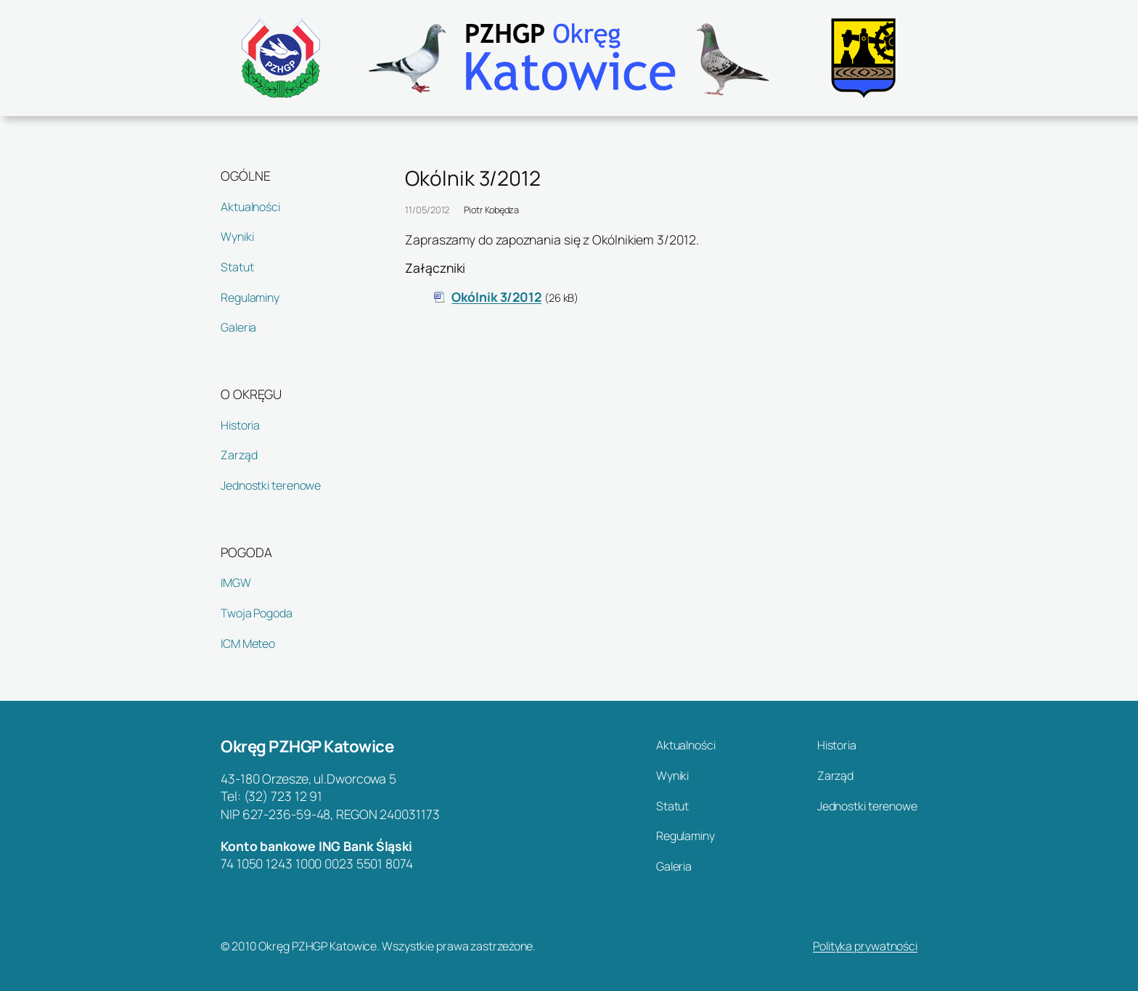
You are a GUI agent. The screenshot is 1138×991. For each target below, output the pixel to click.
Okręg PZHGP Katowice (307, 746)
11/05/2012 (427, 209)
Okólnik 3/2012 (496, 296)
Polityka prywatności (865, 946)
